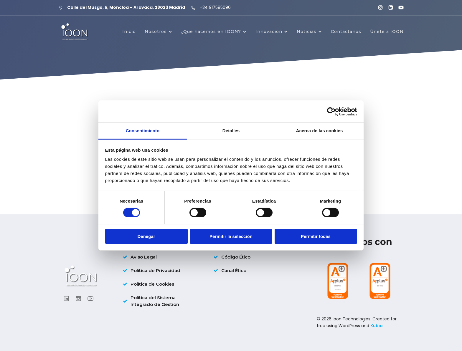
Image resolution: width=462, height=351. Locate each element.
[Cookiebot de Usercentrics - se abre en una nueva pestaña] (331, 111)
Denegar (146, 236)
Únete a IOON (387, 31)
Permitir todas (316, 236)
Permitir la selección (231, 236)
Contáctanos (346, 31)
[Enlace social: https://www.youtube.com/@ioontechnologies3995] (398, 7)
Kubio (376, 326)
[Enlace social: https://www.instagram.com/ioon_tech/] (378, 7)
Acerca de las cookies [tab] (319, 130)
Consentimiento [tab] (143, 130)
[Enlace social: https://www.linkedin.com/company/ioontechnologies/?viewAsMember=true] (388, 7)
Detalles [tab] (231, 130)
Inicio (129, 31)
